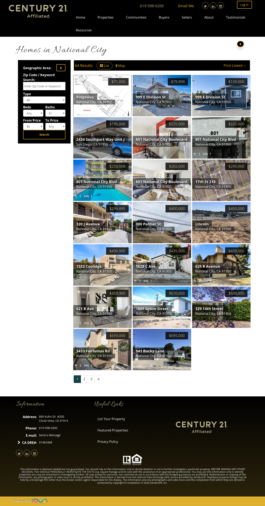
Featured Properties (112, 430)
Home (80, 17)
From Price (32, 120)
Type (27, 94)
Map (120, 65)
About (209, 17)
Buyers (164, 17)
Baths (50, 107)
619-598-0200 (152, 5)
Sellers (187, 17)
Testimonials (235, 17)
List (104, 65)
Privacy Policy (107, 441)
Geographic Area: (37, 68)
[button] (234, 65)
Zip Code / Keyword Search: (39, 77)
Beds (27, 107)
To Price (51, 120)
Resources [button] (84, 30)
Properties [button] (106, 17)
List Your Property (111, 419)
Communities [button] (136, 17)
